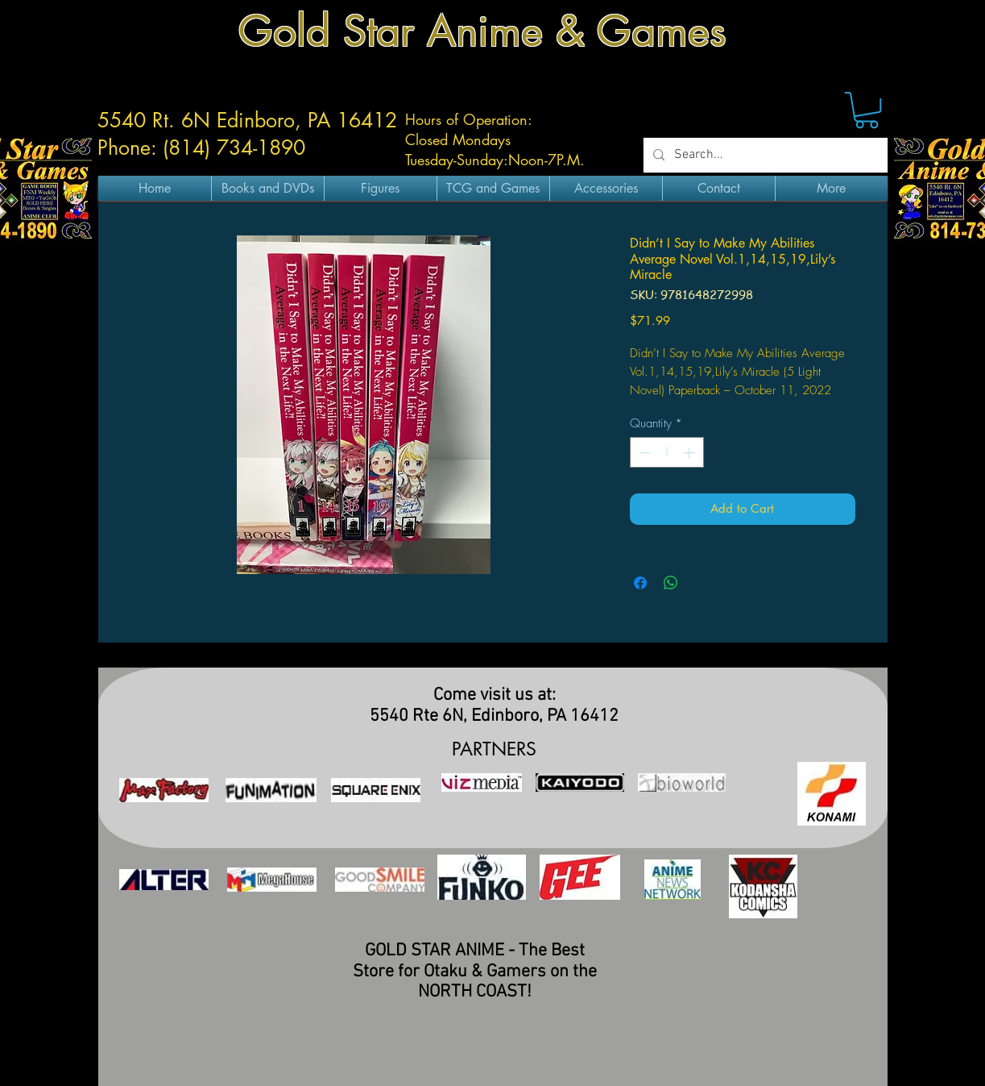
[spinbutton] (666, 453)
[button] (866, 110)
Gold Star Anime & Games (482, 31)
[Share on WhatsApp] (671, 583)
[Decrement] (643, 453)
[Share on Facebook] (640, 583)
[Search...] (764, 155)
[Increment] (691, 453)
